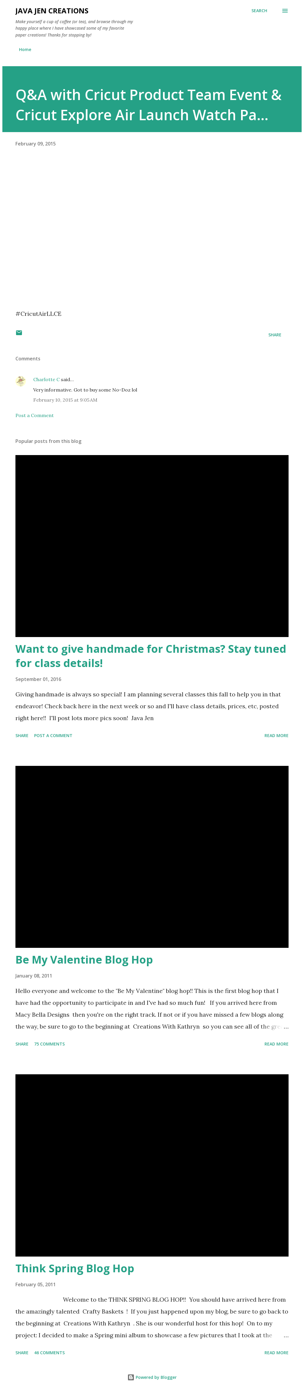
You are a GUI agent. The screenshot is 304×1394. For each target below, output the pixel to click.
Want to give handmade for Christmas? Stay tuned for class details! (150, 655)
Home (25, 49)
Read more (277, 735)
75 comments (49, 1044)
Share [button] (274, 335)
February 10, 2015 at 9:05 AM (65, 400)
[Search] (259, 10)
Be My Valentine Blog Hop (84, 959)
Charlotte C (46, 379)
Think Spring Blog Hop (74, 1268)
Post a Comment (34, 415)
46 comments (49, 1352)
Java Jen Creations (51, 10)
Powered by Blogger (152, 1377)
